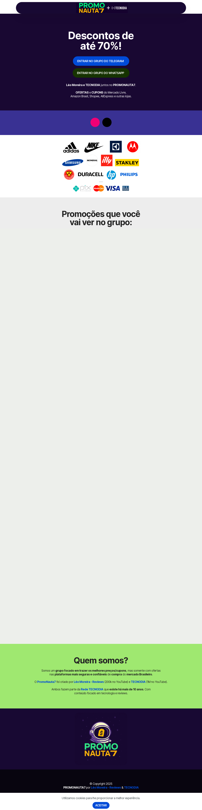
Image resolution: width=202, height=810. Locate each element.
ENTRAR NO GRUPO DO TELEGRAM (100, 61)
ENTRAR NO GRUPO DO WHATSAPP (100, 73)
